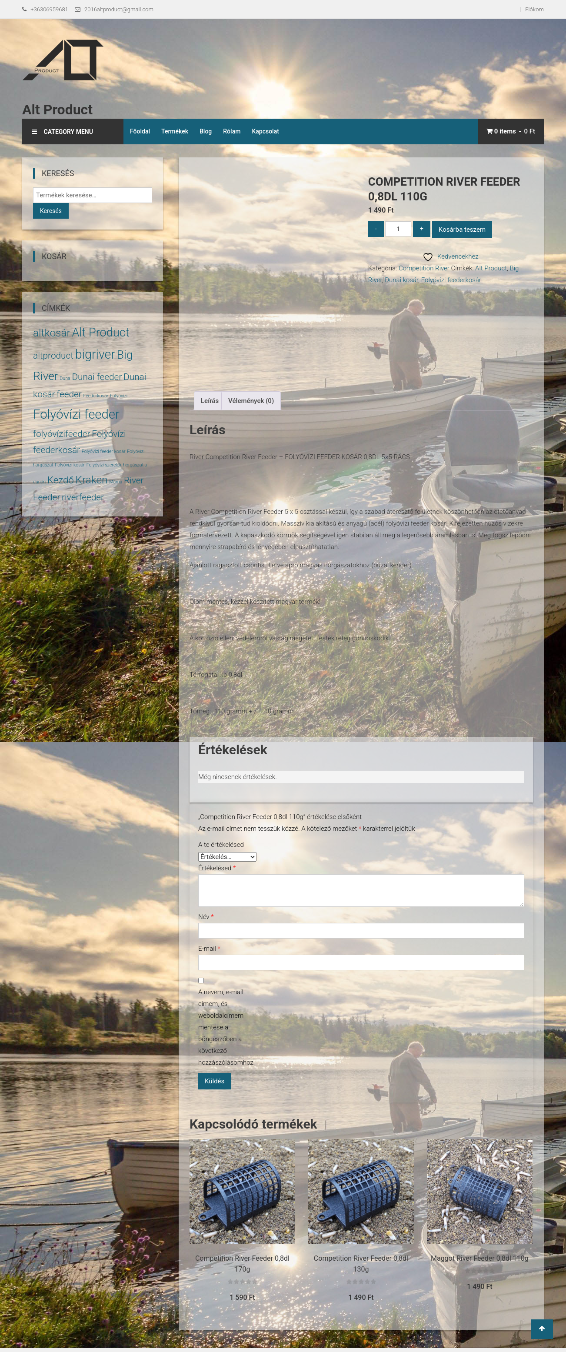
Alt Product (57, 109)
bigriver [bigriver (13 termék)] (95, 354)
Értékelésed (217, 868)
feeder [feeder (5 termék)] (69, 394)
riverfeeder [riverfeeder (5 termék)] (83, 497)
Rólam (231, 131)
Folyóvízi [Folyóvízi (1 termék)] (118, 396)
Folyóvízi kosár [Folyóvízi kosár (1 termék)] (70, 465)
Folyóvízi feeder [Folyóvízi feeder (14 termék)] (76, 414)
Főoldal (140, 131)
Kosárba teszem (462, 229)
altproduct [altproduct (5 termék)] (53, 355)
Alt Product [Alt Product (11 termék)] (100, 333)
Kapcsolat (265, 131)
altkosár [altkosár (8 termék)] (51, 332)
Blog (206, 131)
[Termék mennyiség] (398, 228)
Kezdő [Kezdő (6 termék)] (60, 480)
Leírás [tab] (210, 401)
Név (206, 917)
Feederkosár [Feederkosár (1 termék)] (95, 396)
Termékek (174, 131)
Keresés (51, 210)
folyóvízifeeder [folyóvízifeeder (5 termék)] (61, 434)
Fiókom (534, 9)
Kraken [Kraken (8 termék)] (91, 479)
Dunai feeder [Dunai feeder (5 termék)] (97, 377)
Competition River (424, 268)
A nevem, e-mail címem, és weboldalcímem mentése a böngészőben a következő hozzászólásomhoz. (224, 1027)
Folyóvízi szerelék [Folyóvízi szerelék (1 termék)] (104, 465)
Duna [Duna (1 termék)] (65, 378)
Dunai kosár (401, 280)
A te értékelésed (221, 845)
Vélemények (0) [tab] (251, 401)
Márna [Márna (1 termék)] (115, 482)
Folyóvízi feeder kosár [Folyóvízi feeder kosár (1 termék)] (104, 451)
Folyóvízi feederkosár (451, 280)
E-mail (209, 948)
